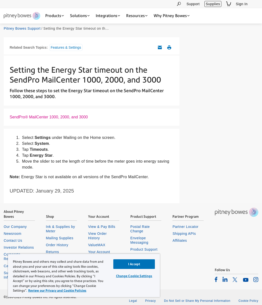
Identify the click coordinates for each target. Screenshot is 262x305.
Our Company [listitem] (15, 227)
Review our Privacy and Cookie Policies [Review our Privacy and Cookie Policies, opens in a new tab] (57, 290)
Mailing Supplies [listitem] (59, 238)
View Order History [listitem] (97, 236)
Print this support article (169, 47)
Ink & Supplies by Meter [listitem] (60, 229)
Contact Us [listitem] (13, 240)
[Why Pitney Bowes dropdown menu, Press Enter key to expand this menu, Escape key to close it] (171, 15)
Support (193, 4)
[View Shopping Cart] (228, 3)
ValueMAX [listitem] (96, 245)
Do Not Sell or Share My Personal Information (197, 301)
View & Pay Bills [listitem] (101, 227)
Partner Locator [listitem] (185, 227)
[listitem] (216, 279)
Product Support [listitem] (144, 249)
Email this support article (160, 47)
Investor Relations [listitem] (19, 247)
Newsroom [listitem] (12, 234)
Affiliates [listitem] (179, 240)
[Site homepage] (22, 16)
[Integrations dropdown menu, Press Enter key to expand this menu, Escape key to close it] (108, 15)
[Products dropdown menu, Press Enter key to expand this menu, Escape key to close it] (55, 15)
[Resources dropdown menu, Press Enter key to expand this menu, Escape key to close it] (136, 15)
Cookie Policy (248, 301)
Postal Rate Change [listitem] (140, 229)
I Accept (134, 264)
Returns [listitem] (52, 252)
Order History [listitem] (57, 245)
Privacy (150, 301)
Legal (133, 301)
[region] (84, 275)
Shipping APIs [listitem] (184, 234)
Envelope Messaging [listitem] (139, 240)
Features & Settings (66, 47)
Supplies (213, 4)
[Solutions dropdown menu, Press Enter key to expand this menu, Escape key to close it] (79, 15)
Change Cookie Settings (134, 276)
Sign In (242, 4)
